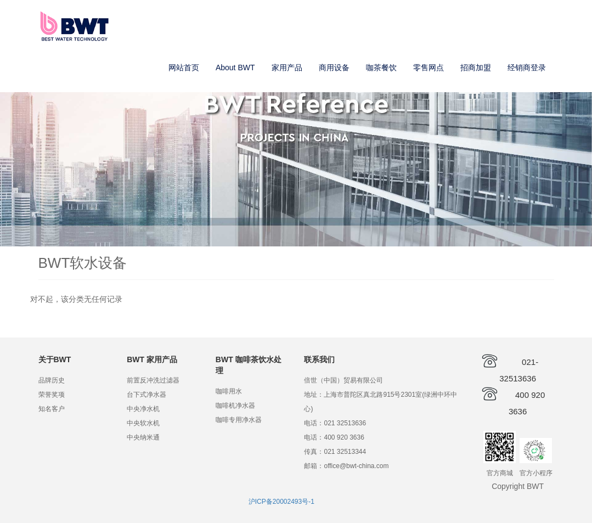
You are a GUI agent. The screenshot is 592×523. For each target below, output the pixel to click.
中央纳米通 (143, 437)
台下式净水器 (146, 394)
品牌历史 (51, 380)
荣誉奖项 (51, 394)
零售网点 (428, 67)
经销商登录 (527, 67)
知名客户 (51, 409)
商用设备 (334, 67)
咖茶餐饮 (381, 67)
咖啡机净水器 (235, 405)
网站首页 (183, 67)
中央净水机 (143, 409)
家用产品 (287, 67)
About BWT (235, 67)
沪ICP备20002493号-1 (281, 501)
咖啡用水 (229, 391)
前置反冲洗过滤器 (153, 380)
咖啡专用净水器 (239, 420)
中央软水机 (143, 423)
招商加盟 (475, 67)
